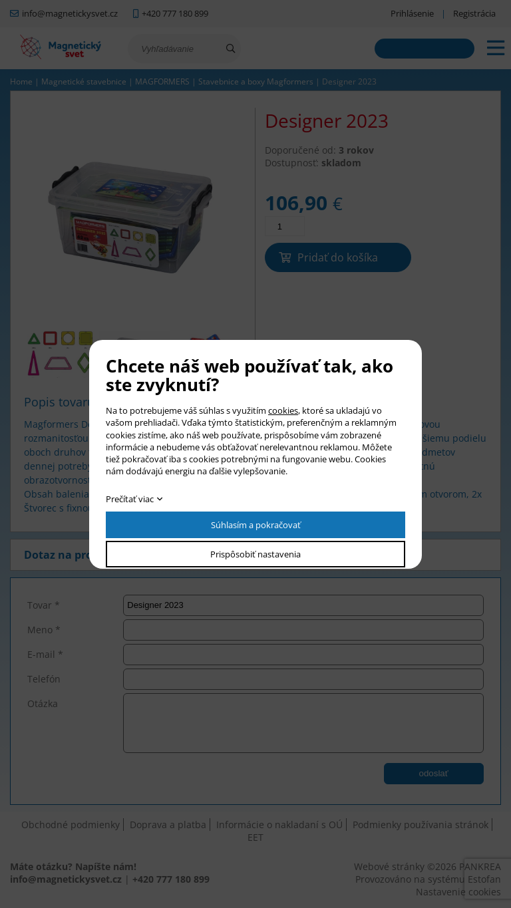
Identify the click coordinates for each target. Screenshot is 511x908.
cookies (283, 410)
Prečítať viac (130, 499)
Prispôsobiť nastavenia (255, 554)
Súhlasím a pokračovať (256, 525)
